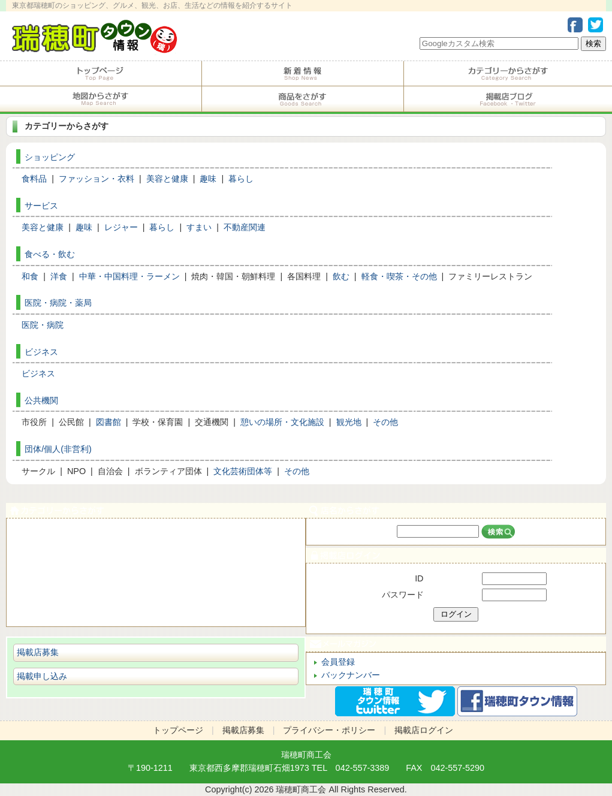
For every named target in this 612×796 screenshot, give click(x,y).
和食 (30, 276)
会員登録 (338, 662)
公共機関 (41, 400)
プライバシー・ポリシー (329, 730)
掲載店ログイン (455, 555)
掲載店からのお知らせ (302, 73)
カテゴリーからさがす (508, 73)
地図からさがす (100, 98)
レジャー (121, 227)
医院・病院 (43, 325)
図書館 (108, 422)
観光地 (348, 422)
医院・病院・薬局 (58, 302)
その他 (385, 422)
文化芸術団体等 (242, 471)
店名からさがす (455, 510)
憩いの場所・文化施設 (282, 422)
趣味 (208, 178)
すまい (199, 227)
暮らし (241, 178)
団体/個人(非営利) (58, 449)
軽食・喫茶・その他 (399, 276)
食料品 (34, 178)
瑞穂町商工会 (306, 754)
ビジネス (41, 352)
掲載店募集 (38, 652)
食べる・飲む (50, 254)
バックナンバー (350, 675)
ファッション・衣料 (96, 178)
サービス (41, 205)
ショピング (156, 585)
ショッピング (50, 157)
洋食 (58, 276)
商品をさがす (302, 98)
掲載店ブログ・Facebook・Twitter (508, 98)
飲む (341, 276)
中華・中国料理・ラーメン (129, 276)
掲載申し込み (42, 676)
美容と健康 (167, 178)
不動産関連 (245, 227)
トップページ (100, 73)
